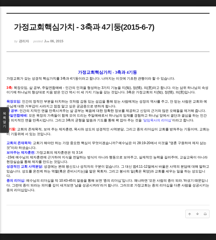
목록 (4, 120)
